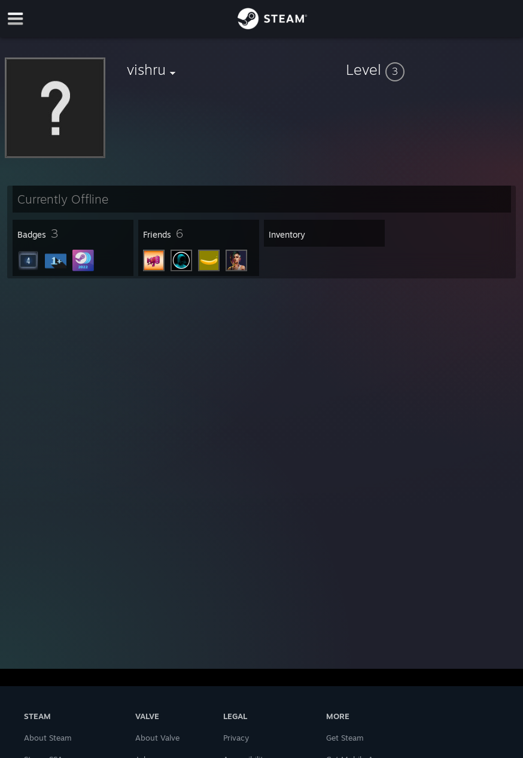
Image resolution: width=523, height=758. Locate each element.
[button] (432, 69)
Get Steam (345, 737)
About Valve (157, 737)
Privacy (236, 737)
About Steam (48, 737)
